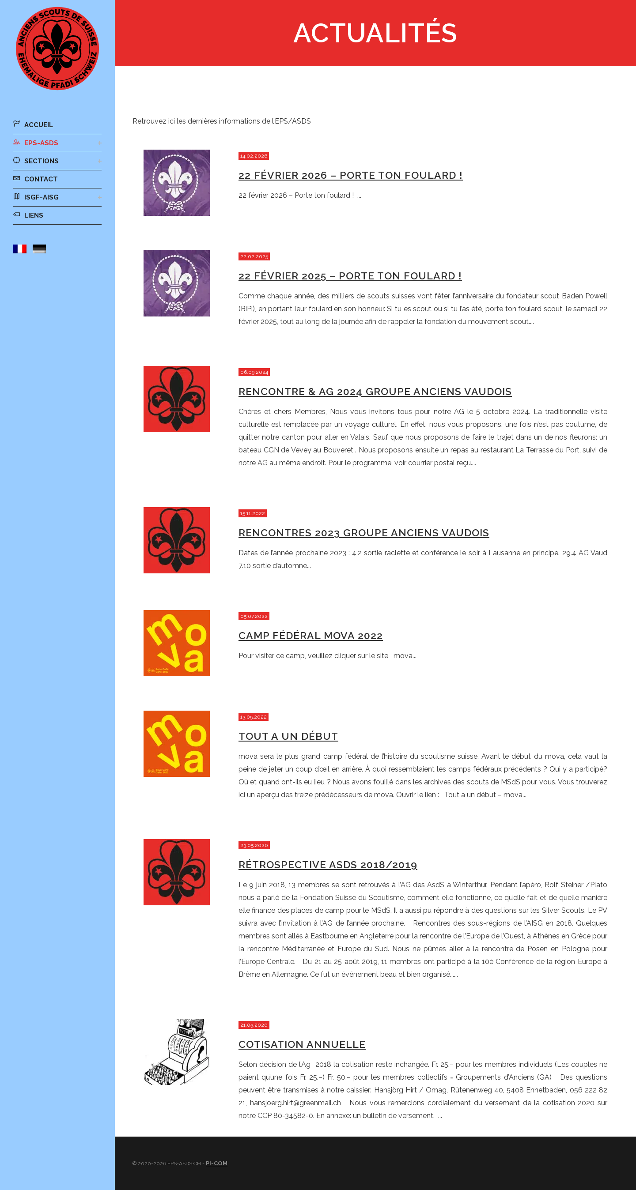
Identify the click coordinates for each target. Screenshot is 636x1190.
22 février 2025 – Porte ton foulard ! (350, 276)
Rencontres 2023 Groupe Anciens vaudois (363, 533)
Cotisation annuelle (302, 1044)
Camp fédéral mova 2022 (310, 635)
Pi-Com (216, 1163)
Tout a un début (288, 736)
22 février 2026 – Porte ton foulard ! (350, 175)
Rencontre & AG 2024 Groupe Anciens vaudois (375, 391)
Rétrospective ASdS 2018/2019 (327, 864)
